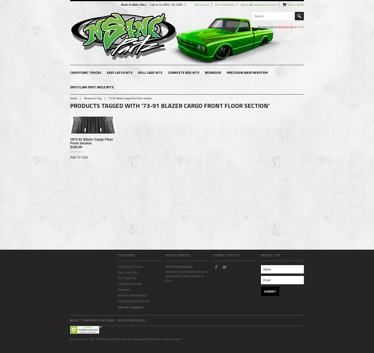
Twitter (224, 267)
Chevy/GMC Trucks (85, 72)
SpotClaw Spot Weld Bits (92, 87)
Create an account (264, 4)
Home (73, 98)
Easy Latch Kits (119, 72)
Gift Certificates (224, 4)
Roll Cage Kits (150, 72)
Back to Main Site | (134, 4)
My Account (201, 4)
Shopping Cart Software (147, 339)
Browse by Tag (92, 98)
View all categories (130, 307)
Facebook (216, 267)
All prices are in (290, 27)
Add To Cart (79, 157)
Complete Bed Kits (183, 72)
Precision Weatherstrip (247, 72)
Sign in (244, 4)
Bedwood (213, 72)
